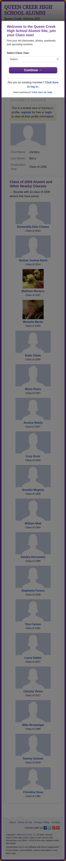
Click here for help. (42, 92)
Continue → (33, 70)
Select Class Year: (18, 52)
